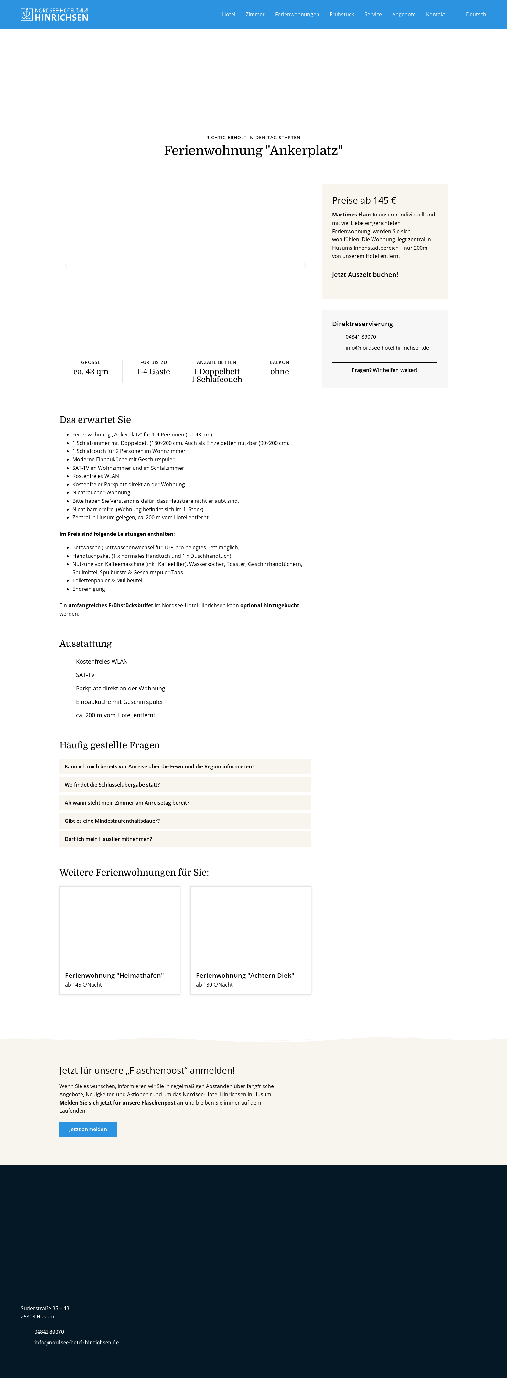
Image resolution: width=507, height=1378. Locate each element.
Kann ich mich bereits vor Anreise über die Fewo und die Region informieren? (159, 766)
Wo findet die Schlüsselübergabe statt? (112, 784)
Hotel (228, 14)
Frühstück (342, 14)
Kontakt (435, 14)
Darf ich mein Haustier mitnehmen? (108, 839)
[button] (66, 265)
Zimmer (255, 14)
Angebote (404, 14)
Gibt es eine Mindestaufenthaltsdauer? (112, 820)
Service (373, 14)
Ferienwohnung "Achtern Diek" (245, 975)
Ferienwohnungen (297, 14)
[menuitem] (471, 14)
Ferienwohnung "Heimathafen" (114, 975)
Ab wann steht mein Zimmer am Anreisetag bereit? (127, 802)
